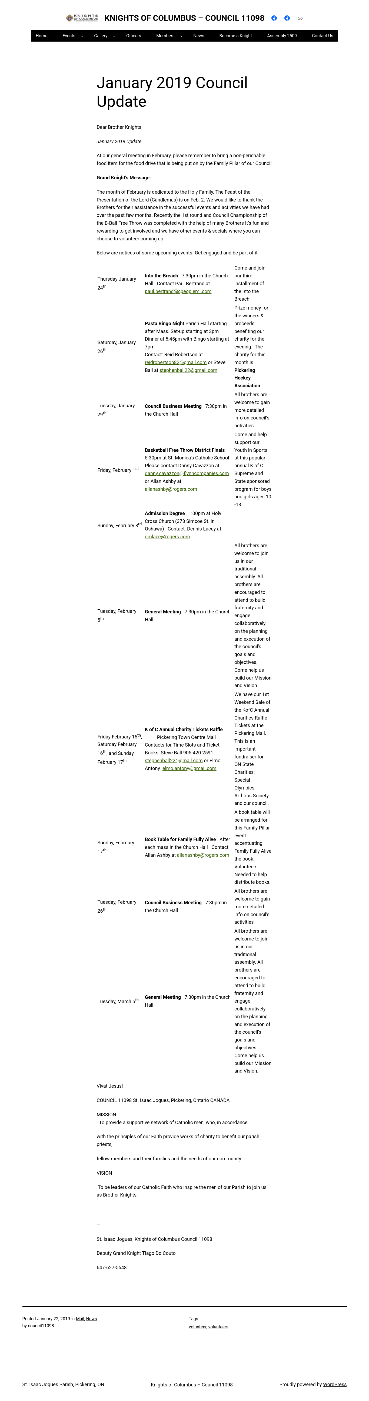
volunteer (198, 1326)
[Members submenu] (181, 36)
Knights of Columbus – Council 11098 (185, 18)
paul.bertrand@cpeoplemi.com (178, 291)
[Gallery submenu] (114, 36)
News (91, 1318)
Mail (80, 1318)
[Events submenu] (82, 36)
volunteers (218, 1326)
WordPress (335, 1384)
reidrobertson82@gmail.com (176, 362)
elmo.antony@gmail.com (189, 768)
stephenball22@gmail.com (188, 370)
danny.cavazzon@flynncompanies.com (187, 473)
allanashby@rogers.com (171, 489)
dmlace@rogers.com (167, 536)
